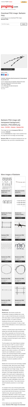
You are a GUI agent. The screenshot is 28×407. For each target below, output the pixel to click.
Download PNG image (8, 69)
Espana (10, 1)
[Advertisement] (14, 40)
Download (6, 195)
